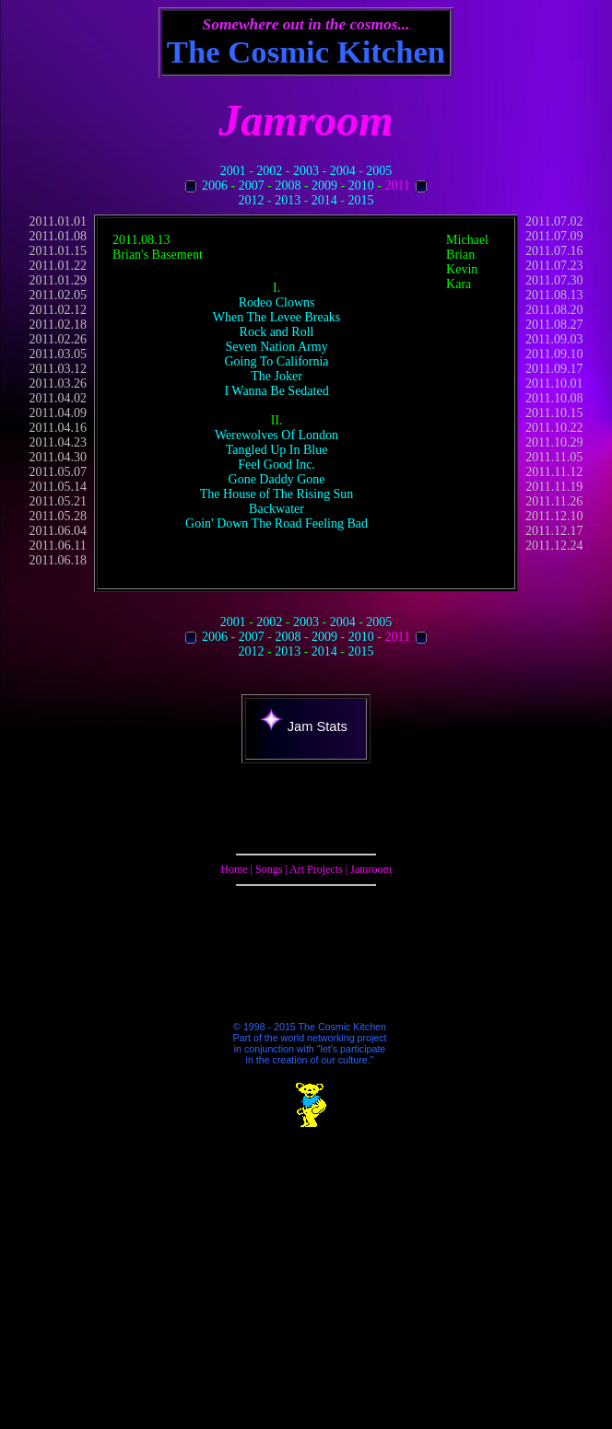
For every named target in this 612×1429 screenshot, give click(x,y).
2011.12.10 (554, 516)
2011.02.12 (58, 310)
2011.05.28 (58, 516)
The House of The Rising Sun (277, 494)
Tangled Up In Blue (277, 450)
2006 (215, 185)
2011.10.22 (554, 428)
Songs (268, 869)
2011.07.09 (554, 236)
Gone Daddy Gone (277, 479)
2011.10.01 (554, 383)
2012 (251, 200)
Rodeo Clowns (277, 302)
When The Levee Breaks (277, 317)
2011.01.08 (58, 236)
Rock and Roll (277, 332)
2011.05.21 (58, 501)
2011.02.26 (58, 339)
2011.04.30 (58, 457)
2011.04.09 (58, 413)
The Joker (276, 376)
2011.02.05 (58, 295)
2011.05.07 (58, 472)
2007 (252, 185)
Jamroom (371, 869)
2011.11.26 (554, 501)
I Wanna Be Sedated (276, 391)
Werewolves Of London (276, 435)
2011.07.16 (554, 251)
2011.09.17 (554, 369)
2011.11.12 (554, 472)
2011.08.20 (554, 310)
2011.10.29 (554, 442)
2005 (379, 171)
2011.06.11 (58, 545)
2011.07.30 (554, 280)
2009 (324, 185)
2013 (287, 200)
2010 (361, 185)
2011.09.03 (554, 339)
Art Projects (316, 869)
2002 (269, 171)
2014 (324, 200)
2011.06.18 (58, 560)
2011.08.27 (554, 324)
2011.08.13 (554, 295)
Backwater (276, 509)
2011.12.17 (554, 531)
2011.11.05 (554, 457)
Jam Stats (303, 726)
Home (233, 869)
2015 (361, 200)
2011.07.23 (554, 266)
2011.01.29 (58, 280)
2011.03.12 (58, 369)
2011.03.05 (58, 354)
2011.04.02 (58, 398)
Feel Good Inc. (276, 464)
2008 (287, 185)
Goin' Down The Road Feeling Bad (276, 523)
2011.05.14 (58, 487)
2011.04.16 (58, 428)
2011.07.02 (554, 221)
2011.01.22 (58, 266)
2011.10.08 (554, 398)
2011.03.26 (58, 383)
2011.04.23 (58, 442)
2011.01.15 (58, 251)
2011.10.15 (554, 413)
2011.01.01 (58, 221)
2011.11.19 (554, 487)
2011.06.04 (58, 531)
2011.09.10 (554, 354)
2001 (233, 171)
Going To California (277, 361)
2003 (306, 171)
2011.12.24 (554, 545)
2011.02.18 (58, 324)
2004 (343, 171)
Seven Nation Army (276, 347)
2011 (396, 185)
